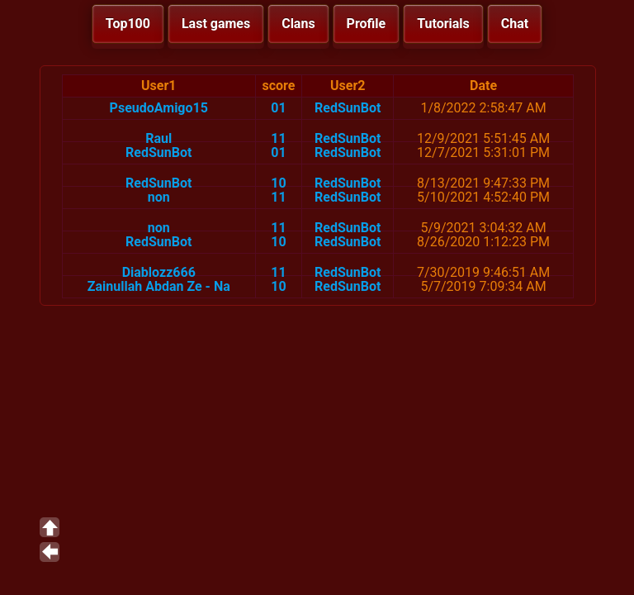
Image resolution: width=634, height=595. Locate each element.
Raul (158, 138)
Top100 (128, 23)
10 (278, 183)
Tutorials (443, 23)
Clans (298, 23)
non (159, 197)
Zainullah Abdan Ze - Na (159, 286)
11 (278, 138)
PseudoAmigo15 (159, 108)
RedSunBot (348, 108)
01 (278, 108)
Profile (366, 23)
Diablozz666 (159, 272)
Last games (216, 23)
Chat (514, 23)
